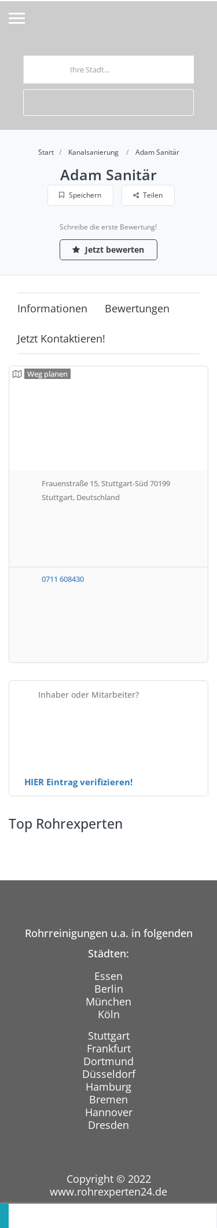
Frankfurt (109, 1048)
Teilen (148, 195)
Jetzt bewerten (109, 249)
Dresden (108, 1125)
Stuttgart (109, 1036)
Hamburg (108, 1087)
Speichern (80, 195)
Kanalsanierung (93, 152)
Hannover (109, 1112)
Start (46, 152)
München (108, 1001)
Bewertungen (137, 308)
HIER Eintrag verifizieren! (78, 782)
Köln (109, 1014)
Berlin (108, 989)
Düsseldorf (108, 1074)
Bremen (108, 1099)
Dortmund (108, 1061)
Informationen (52, 308)
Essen (108, 976)
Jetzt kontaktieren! (61, 338)
